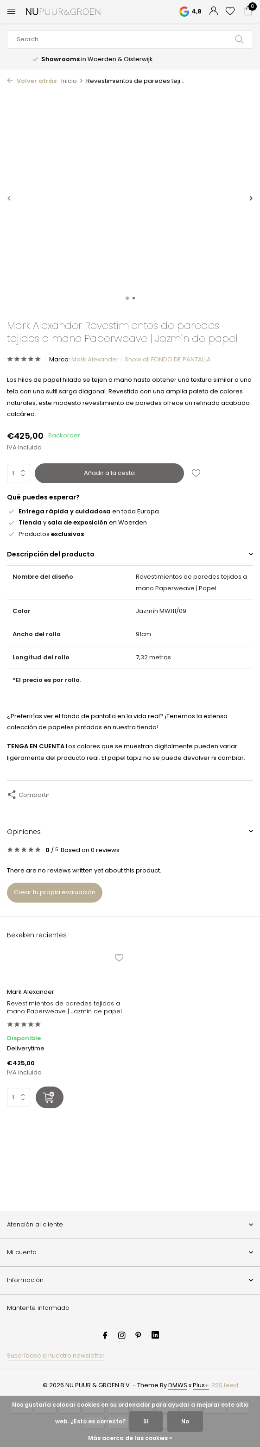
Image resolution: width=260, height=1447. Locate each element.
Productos (45, 534)
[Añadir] (49, 1097)
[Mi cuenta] (213, 12)
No (185, 1421)
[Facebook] (105, 1336)
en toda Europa (83, 511)
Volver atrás (32, 80)
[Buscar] (130, 39)
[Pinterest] (138, 1336)
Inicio (72, 80)
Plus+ (201, 1385)
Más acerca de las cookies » (130, 1438)
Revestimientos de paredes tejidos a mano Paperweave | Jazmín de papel (64, 1008)
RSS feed (224, 1385)
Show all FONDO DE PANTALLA (168, 359)
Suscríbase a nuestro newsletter (56, 1355)
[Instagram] (122, 1336)
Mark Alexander (95, 359)
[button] (127, 298)
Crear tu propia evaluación (54, 892)
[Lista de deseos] (230, 12)
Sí (146, 1421)
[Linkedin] (155, 1336)
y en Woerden (77, 522)
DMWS (177, 1385)
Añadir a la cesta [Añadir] (109, 472)
